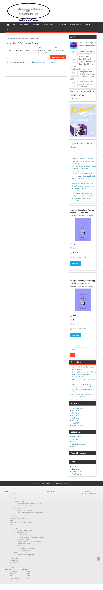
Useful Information (39, 62)
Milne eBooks (35, 483)
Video (74, 446)
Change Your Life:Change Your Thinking (29, 541)
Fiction (16, 528)
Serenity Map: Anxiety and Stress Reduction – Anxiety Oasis (87, 54)
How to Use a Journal (24, 543)
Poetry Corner (14, 558)
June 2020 (76, 413)
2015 (28, 578)
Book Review (76, 436)
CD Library (13, 498)
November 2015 (78, 425)
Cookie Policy (14, 516)
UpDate (74, 441)
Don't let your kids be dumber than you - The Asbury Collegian (83, 159)
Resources (28, 62)
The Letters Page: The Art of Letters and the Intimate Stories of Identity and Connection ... (83, 196)
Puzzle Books (14, 562)
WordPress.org (77, 474)
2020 (28, 571)
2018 (28, 573)
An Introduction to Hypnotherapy (27, 535)
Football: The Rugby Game (26, 555)
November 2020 (78, 408)
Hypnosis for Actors (19, 501)
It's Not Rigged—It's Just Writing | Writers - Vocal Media (84, 167)
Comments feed (77, 471)
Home (9, 38)
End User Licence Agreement (18, 518)
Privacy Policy (14, 560)
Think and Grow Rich (24, 550)
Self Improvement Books (21, 532)
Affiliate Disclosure (15, 493)
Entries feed (76, 469)
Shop (11, 565)
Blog (11, 495)
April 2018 (76, 418)
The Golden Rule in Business (26, 548)
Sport (15, 552)
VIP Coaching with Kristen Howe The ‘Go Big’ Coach (87, 84)
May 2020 (75, 415)
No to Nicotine (22, 546)
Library (12, 525)
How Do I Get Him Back (22, 43)
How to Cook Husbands (25, 530)
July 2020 (75, 410)
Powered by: (89, 491)
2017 (28, 576)
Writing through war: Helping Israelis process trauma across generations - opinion (83, 186)
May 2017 (75, 423)
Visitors (12, 567)
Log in (74, 466)
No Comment (52, 62)
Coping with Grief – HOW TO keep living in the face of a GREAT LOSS (83, 75)
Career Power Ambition (25, 510)
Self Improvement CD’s (20, 508)
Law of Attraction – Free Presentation (20, 522)
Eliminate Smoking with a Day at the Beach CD (31, 512)
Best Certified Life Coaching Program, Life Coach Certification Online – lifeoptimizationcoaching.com (83, 64)
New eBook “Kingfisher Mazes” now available (87, 44)
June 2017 (76, 420)
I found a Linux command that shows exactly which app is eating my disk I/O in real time (84, 176)
